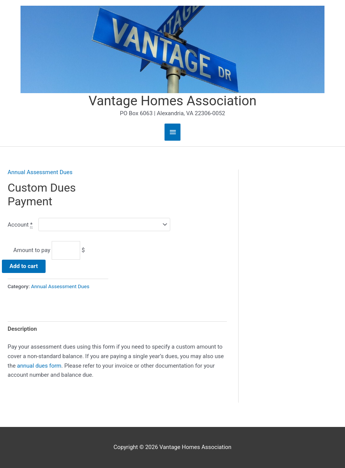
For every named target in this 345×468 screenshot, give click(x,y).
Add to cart (23, 266)
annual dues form (39, 365)
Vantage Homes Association (172, 101)
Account (20, 224)
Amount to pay (31, 250)
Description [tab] (22, 328)
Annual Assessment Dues (40, 172)
